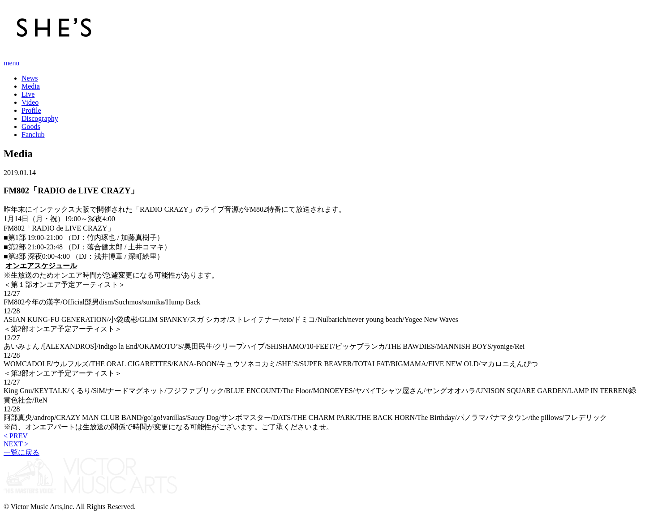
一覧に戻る (21, 452)
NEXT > (16, 444)
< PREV (16, 436)
